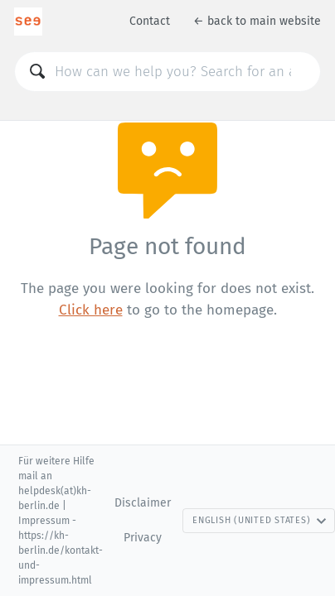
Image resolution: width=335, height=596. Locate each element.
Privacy (143, 538)
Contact (149, 21)
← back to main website (257, 21)
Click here (91, 310)
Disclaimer (142, 503)
